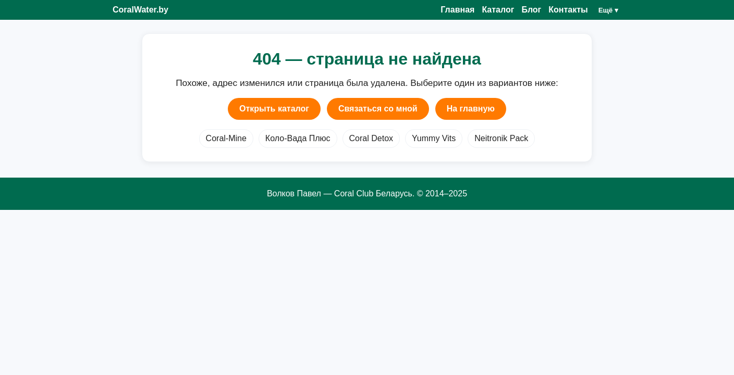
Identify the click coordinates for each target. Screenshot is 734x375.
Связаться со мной (378, 108)
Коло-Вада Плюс (298, 138)
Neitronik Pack (501, 138)
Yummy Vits (434, 138)
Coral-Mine (226, 138)
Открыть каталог (274, 108)
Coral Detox (371, 138)
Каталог (498, 9)
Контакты (568, 9)
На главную (471, 108)
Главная (457, 9)
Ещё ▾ (608, 10)
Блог (531, 9)
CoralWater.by (140, 9)
